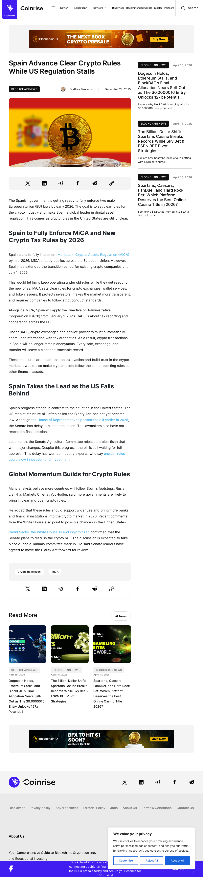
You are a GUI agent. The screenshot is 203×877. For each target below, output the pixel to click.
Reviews (99, 7)
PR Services (117, 7)
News (64, 7)
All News (121, 616)
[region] (151, 848)
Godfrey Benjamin (81, 89)
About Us (130, 808)
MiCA (55, 571)
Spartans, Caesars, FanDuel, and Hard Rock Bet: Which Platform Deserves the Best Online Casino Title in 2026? (162, 195)
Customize (126, 860)
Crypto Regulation (29, 571)
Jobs (114, 808)
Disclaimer (17, 808)
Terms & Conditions (157, 808)
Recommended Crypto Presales (144, 7)
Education (81, 7)
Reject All (152, 860)
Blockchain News (24, 89)
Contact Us (185, 808)
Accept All (177, 860)
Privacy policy (40, 808)
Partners (169, 7)
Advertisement (67, 808)
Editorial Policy (94, 808)
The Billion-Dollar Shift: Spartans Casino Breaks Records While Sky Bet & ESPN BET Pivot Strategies (69, 691)
